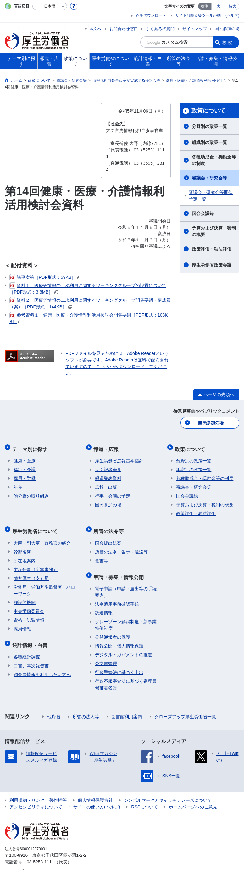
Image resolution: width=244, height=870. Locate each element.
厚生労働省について (36, 526)
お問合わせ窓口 (123, 29)
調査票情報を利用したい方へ (42, 665)
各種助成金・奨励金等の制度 (214, 160)
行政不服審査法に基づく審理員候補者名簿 (126, 675)
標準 (204, 6)
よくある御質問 (160, 29)
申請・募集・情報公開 (120, 568)
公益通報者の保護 (112, 627)
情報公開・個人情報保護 (119, 636)
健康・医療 (25, 457)
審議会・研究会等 (209, 177)
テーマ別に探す (31, 446)
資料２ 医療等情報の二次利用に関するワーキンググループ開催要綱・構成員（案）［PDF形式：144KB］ (90, 303)
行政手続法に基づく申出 (119, 662)
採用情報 (22, 622)
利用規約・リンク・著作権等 (38, 790)
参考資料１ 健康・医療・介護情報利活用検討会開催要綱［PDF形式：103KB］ (88, 318)
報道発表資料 (108, 474)
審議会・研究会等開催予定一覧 (211, 195)
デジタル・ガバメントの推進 (123, 645)
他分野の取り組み (31, 492)
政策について (208, 110)
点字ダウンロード (151, 15)
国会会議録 (203, 213)
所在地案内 (25, 554)
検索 (227, 42)
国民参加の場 (227, 29)
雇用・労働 (25, 474)
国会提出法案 (108, 536)
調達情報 (104, 603)
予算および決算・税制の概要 (214, 231)
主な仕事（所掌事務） (36, 562)
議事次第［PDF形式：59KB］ (45, 277)
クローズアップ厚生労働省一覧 (185, 707)
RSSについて (144, 797)
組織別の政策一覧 (209, 142)
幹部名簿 (22, 545)
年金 (18, 483)
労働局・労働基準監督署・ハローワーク (44, 584)
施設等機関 (25, 595)
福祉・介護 (25, 466)
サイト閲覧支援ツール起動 (198, 15)
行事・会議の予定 (112, 492)
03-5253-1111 (40, 852)
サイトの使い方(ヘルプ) (96, 797)
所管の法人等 (86, 707)
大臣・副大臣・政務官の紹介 (42, 536)
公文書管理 (106, 654)
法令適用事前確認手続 (117, 594)
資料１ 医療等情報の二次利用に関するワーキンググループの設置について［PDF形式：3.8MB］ (87, 288)
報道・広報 (107, 446)
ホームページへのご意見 (193, 797)
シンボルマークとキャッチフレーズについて (168, 790)
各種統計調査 (27, 647)
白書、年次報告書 (31, 656)
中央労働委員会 (29, 604)
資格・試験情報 (29, 613)
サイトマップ (194, 29)
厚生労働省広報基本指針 (119, 457)
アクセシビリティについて (35, 797)
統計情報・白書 (31, 637)
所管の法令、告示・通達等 (121, 545)
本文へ (95, 29)
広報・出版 (106, 483)
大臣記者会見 (108, 466)
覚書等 (101, 554)
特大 (232, 6)
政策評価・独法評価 (211, 248)
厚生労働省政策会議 (211, 264)
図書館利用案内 (126, 707)
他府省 (53, 707)
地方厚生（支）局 (31, 571)
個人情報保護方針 (95, 790)
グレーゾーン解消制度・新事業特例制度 (126, 615)
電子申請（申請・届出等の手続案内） (126, 582)
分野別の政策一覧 (209, 126)
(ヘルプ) (232, 15)
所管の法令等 (110, 526)
